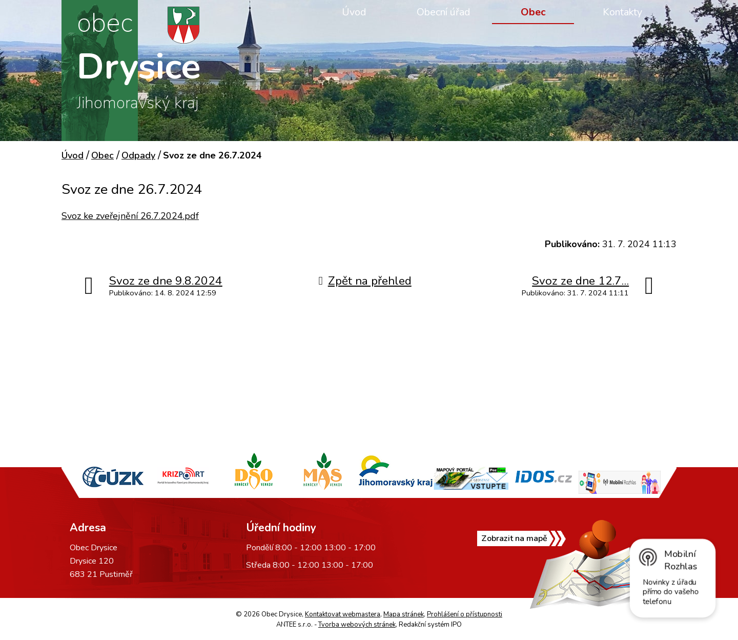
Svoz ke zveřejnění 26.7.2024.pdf (130, 216)
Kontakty (622, 12)
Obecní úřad (443, 12)
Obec (533, 12)
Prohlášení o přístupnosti (464, 614)
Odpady (138, 155)
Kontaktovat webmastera (342, 614)
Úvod (354, 12)
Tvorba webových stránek (357, 624)
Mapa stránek (403, 614)
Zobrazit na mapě (514, 538)
